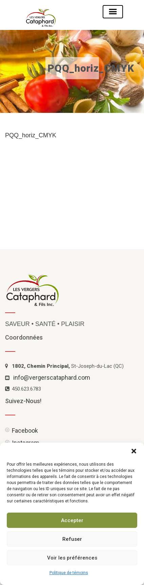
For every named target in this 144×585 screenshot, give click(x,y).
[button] (133, 451)
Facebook (25, 430)
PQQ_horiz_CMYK (30, 135)
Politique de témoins (68, 572)
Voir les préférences (72, 558)
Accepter (72, 520)
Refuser (72, 539)
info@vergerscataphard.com (51, 377)
